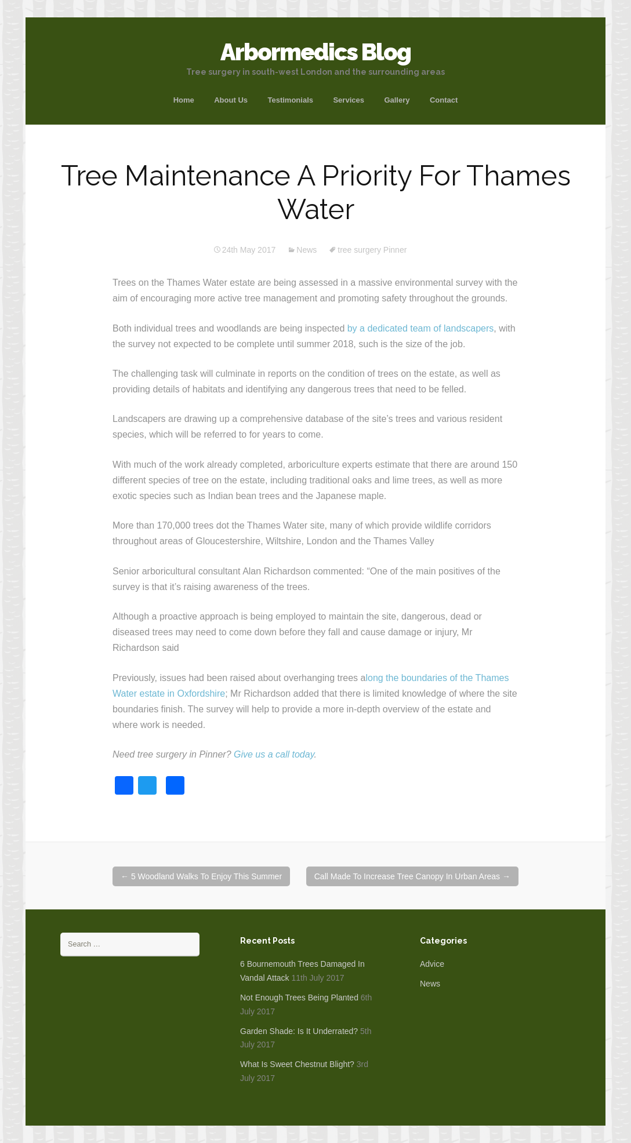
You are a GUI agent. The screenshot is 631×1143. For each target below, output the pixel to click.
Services (348, 100)
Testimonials (290, 100)
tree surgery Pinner (372, 249)
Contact (444, 100)
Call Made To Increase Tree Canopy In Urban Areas (412, 876)
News (306, 249)
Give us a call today (274, 754)
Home (183, 100)
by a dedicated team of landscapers (420, 328)
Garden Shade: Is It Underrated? (299, 1031)
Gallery (396, 100)
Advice (432, 964)
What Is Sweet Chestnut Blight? (297, 1064)
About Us (231, 100)
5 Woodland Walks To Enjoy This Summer (201, 876)
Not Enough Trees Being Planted (299, 997)
